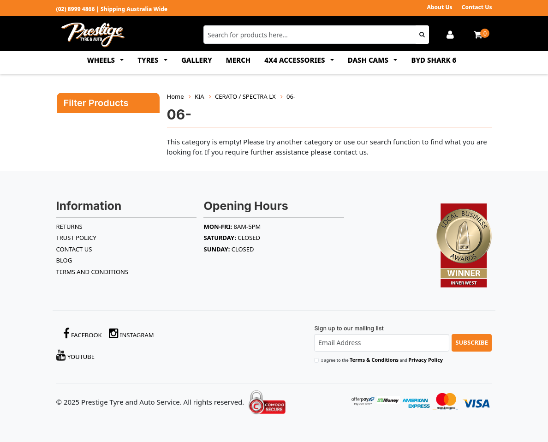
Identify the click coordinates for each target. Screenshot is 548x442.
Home (175, 96)
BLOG (64, 260)
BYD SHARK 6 (433, 60)
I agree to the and (382, 359)
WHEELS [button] (102, 60)
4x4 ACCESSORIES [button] (295, 60)
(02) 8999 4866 (75, 9)
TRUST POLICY (76, 237)
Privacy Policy (425, 359)
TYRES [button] (148, 60)
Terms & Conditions (374, 359)
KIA (199, 96)
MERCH (238, 60)
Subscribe (471, 342)
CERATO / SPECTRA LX (245, 96)
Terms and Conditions (92, 272)
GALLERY (196, 60)
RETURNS (69, 226)
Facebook (82, 333)
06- (290, 96)
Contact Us (477, 7)
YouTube (75, 355)
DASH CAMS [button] (369, 60)
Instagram (131, 333)
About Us (439, 7)
